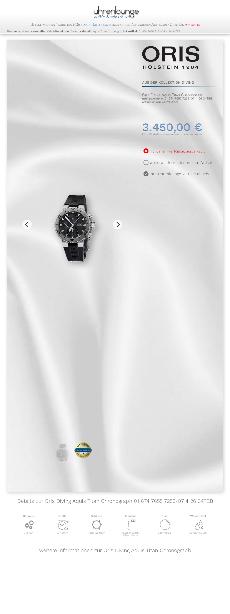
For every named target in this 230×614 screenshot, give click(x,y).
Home (18, 31)
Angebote (192, 24)
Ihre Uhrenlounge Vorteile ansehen (181, 174)
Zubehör (177, 24)
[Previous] (27, 224)
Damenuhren (140, 24)
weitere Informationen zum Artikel (181, 162)
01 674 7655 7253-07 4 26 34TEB (154, 31)
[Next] (117, 224)
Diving (66, 31)
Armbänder (160, 24)
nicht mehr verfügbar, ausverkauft (177, 151)
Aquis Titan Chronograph (103, 31)
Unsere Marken (42, 24)
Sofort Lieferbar (94, 24)
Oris (42, 31)
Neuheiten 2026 (67, 24)
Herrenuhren (119, 24)
